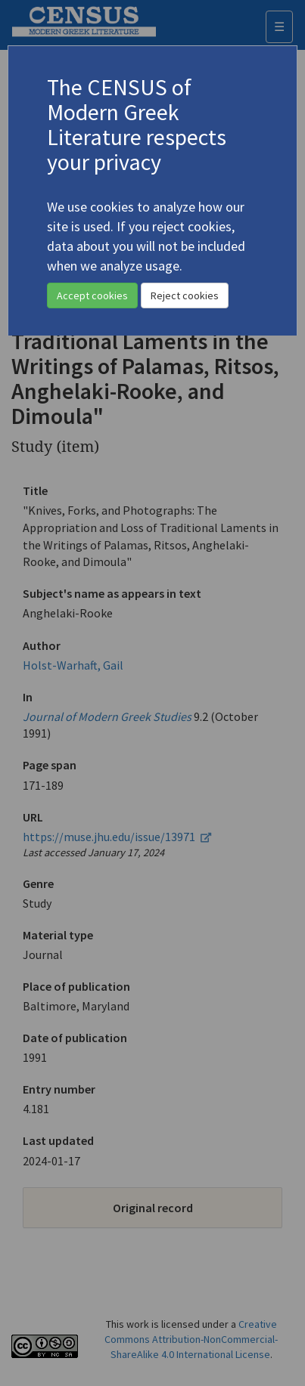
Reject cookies (185, 295)
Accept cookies (92, 295)
